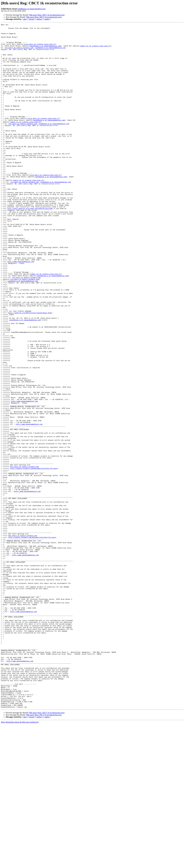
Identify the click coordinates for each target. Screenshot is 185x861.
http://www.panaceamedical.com (20, 309)
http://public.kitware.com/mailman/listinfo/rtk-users (34, 557)
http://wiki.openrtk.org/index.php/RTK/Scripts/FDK (30, 246)
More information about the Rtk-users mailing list (20, 859)
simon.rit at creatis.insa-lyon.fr (95, 50)
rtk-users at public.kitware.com (19, 52)
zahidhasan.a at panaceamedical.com (31, 9)
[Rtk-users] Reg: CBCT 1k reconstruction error (47, 15)
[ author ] (47, 19)
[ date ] (25, 19)
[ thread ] (31, 19)
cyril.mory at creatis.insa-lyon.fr (39, 48)
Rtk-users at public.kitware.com (24, 555)
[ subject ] (39, 19)
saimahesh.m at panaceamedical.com (50, 52)
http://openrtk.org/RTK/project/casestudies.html (30, 371)
